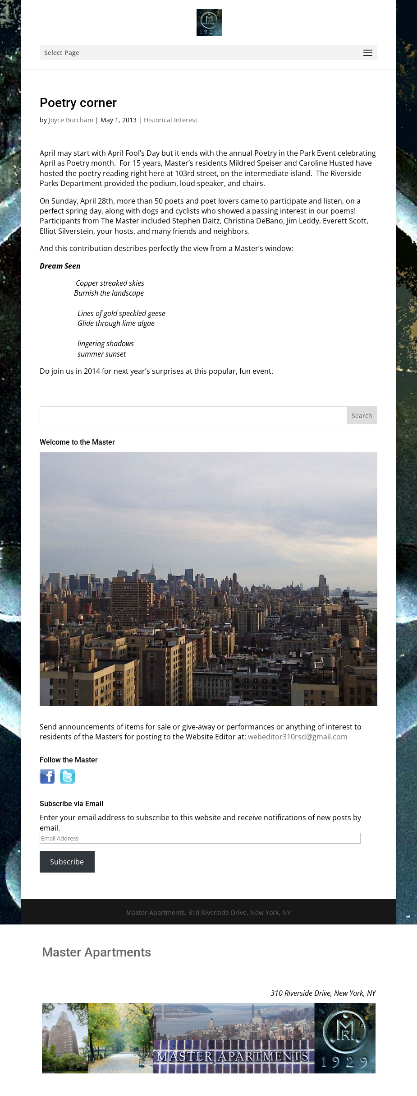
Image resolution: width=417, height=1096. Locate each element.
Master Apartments (96, 952)
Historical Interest (170, 120)
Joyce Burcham (71, 120)
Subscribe (67, 862)
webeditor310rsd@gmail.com (298, 737)
